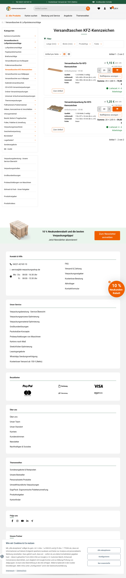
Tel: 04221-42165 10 (23, 2)
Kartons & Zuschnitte (12, 36)
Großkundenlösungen (12, 175)
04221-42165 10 (20, 264)
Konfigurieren (104, 557)
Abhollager (69, 283)
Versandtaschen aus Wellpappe (17, 74)
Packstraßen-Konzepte (19, 331)
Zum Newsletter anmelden (107, 236)
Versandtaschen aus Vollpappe (17, 78)
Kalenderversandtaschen (14, 83)
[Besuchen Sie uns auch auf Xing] (32, 521)
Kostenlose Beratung (74, 278)
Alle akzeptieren (103, 550)
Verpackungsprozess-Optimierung (24, 316)
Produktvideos (9, 203)
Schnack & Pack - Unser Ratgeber (16, 189)
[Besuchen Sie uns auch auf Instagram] (17, 521)
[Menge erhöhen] (109, 70)
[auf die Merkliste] (61, 63)
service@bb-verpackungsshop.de (26, 269)
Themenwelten (82, 16)
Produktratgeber (10, 196)
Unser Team (15, 422)
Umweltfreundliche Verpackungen (24, 485)
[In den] (117, 70)
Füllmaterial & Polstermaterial (15, 105)
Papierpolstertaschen (13, 52)
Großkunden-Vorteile (102, 2)
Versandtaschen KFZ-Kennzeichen (18, 70)
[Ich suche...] (60, 8)
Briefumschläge (11, 56)
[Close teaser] (109, 282)
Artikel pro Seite (52, 54)
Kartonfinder (15, 500)
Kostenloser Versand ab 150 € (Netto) (26, 361)
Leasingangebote (17, 351)
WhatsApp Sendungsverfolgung (23, 356)
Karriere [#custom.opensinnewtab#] (13, 432)
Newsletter (14, 442)
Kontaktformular (72, 288)
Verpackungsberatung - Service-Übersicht (27, 312)
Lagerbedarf (9, 140)
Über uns (13, 417)
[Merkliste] (99, 8)
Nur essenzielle (104, 563)
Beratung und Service (50, 16)
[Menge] (104, 70)
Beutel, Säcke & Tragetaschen (15, 118)
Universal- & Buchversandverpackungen (20, 96)
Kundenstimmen (17, 437)
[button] (105, 8)
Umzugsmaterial (10, 114)
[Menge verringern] (99, 70)
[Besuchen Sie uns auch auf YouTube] (22, 521)
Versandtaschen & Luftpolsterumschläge (12, 41)
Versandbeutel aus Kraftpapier (16, 61)
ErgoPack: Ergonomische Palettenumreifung (29, 490)
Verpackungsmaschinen (13, 127)
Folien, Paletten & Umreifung (15, 122)
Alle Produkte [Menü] (13, 16)
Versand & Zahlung (73, 268)
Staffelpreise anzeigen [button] (109, 76)
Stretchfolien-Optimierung (21, 346)
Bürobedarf (8, 136)
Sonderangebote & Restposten (23, 470)
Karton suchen (31, 16)
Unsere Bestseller (17, 475)
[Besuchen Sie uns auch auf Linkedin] (27, 521)
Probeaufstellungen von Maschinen (17, 182)
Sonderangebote (10, 145)
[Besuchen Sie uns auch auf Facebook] (12, 521)
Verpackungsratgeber (74, 273)
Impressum (10, 571)
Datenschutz (21, 571)
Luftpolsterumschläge (13, 48)
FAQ (67, 264)
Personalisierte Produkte (20, 480)
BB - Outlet (8, 149)
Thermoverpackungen (13, 101)
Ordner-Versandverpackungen (16, 92)
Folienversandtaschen (13, 65)
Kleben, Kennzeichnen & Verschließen (18, 109)
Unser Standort (16, 427)
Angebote (68, 16)
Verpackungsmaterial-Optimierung (24, 322)
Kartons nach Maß (18, 341)
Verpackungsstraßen (12, 168)
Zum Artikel (58, 91)
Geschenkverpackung (12, 131)
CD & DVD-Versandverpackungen (17, 87)
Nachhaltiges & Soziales (20, 446)
